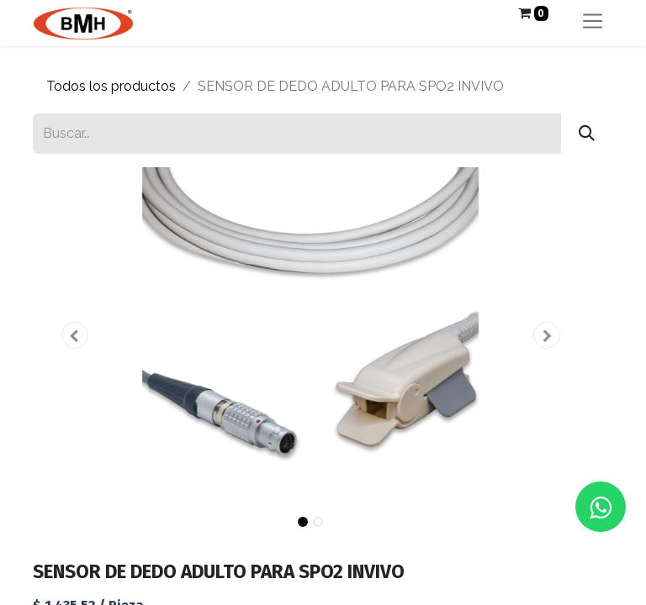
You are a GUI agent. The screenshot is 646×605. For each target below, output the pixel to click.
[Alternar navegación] (592, 23)
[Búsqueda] (586, 133)
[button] (74, 335)
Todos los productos (111, 86)
